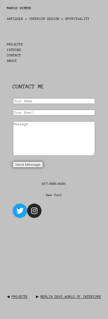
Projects (20, 297)
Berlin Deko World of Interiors (71, 297)
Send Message (28, 164)
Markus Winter (19, 8)
